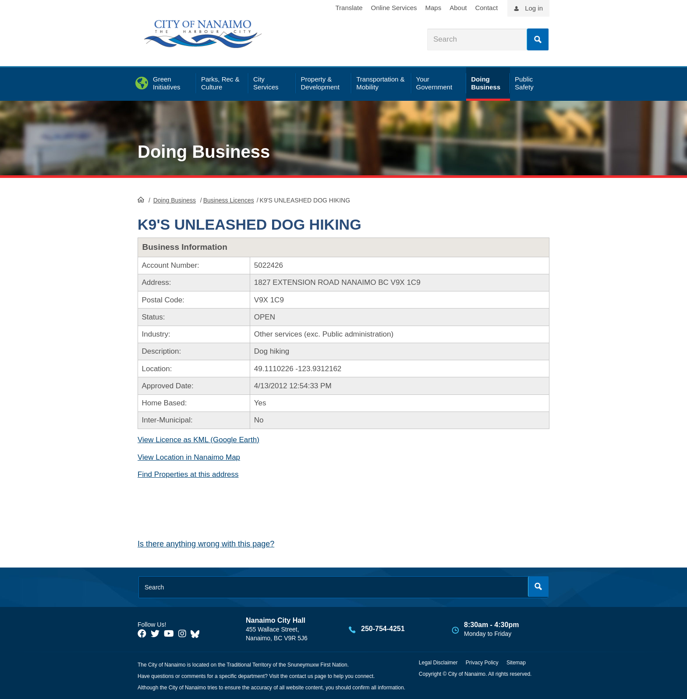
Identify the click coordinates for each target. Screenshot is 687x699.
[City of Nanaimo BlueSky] (197, 633)
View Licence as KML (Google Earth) (198, 440)
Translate (349, 7)
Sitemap (516, 663)
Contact (486, 7)
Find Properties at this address (188, 474)
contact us (301, 676)
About (458, 7)
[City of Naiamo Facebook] (142, 633)
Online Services (394, 7)
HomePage (141, 199)
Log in (534, 8)
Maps (433, 7)
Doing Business (204, 151)
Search (538, 39)
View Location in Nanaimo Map (189, 457)
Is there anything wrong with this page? (206, 543)
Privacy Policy (482, 663)
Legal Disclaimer (438, 663)
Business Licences (228, 200)
